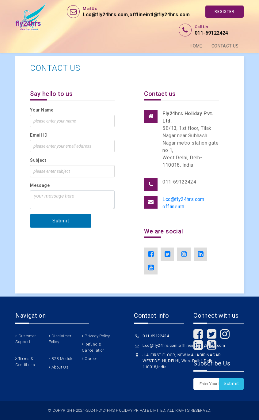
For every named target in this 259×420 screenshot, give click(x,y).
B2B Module (62, 358)
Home (196, 46)
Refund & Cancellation (93, 347)
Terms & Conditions (25, 361)
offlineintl (173, 207)
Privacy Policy (97, 336)
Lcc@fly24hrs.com (183, 199)
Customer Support (25, 339)
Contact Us (225, 46)
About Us (59, 367)
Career (91, 358)
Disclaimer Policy (60, 339)
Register (224, 11)
